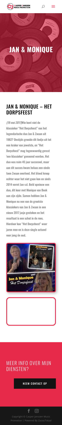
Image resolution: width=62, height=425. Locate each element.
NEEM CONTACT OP (35, 383)
